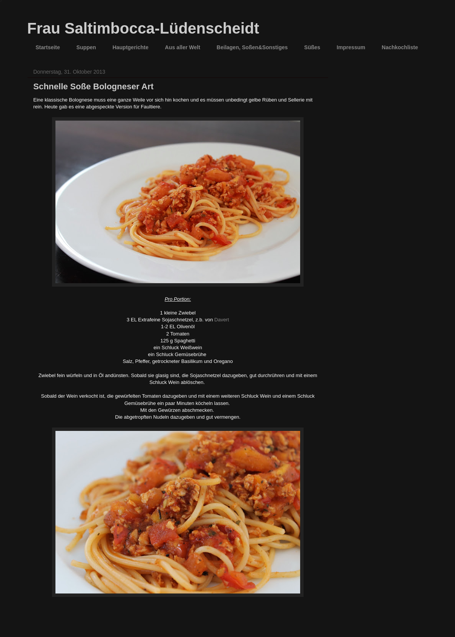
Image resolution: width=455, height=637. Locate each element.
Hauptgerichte (130, 47)
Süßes (312, 47)
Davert (221, 320)
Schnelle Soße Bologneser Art (93, 86)
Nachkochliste (400, 47)
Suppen (86, 47)
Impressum (351, 47)
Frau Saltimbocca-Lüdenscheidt (143, 28)
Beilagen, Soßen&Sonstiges (252, 47)
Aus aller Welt (182, 47)
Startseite (48, 47)
